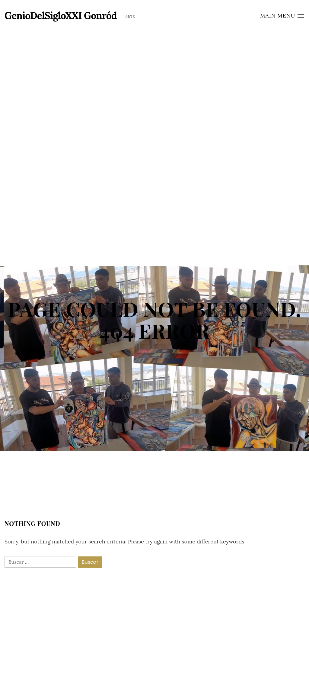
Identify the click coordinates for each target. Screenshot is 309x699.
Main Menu (282, 15)
